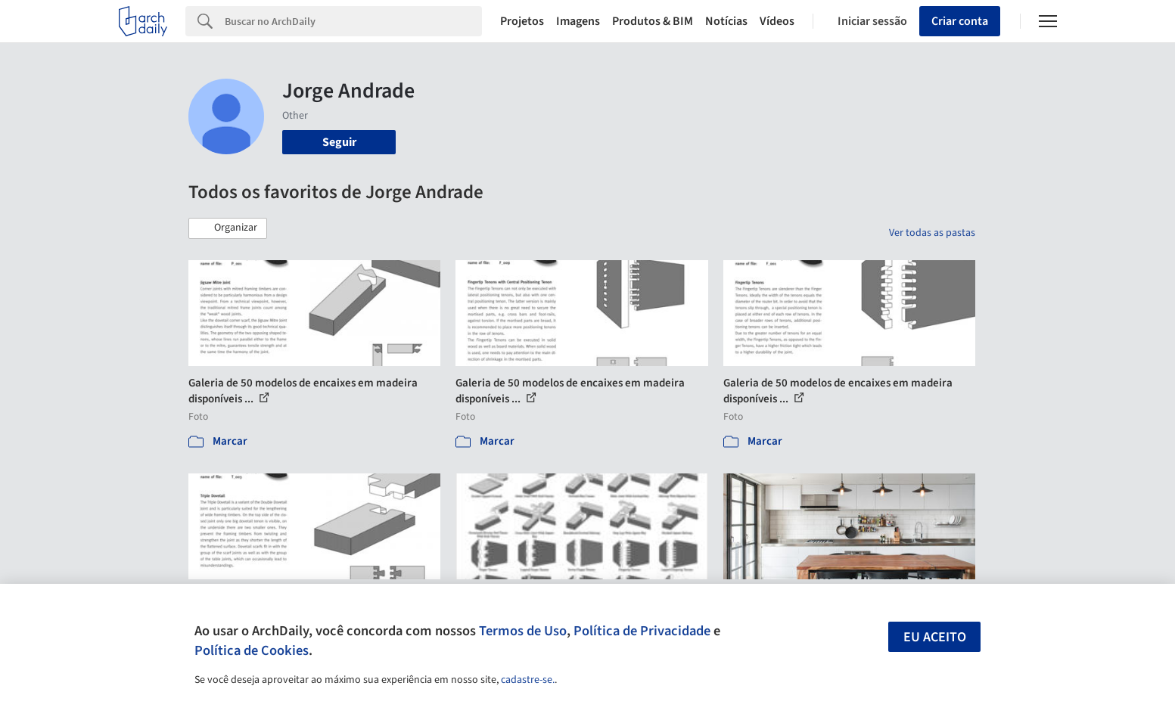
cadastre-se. (528, 679)
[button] (227, 228)
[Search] (354, 21)
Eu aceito (934, 637)
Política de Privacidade (642, 631)
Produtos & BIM (652, 21)
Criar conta (959, 21)
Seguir (339, 142)
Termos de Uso (523, 631)
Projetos (522, 21)
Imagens (578, 21)
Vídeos (777, 21)
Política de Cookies (251, 650)
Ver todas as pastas (932, 233)
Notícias (726, 21)
